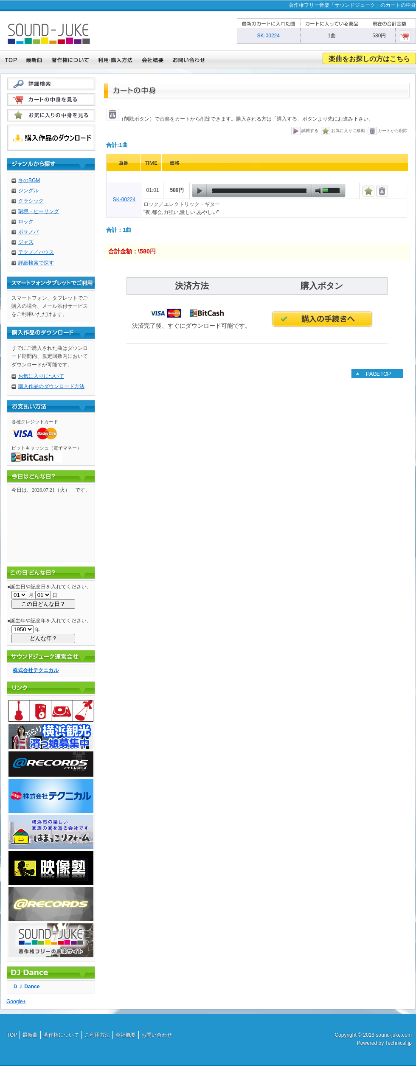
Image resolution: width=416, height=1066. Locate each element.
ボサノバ (28, 232)
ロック (26, 222)
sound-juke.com (394, 1035)
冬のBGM (29, 180)
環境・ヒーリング (38, 211)
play (199, 190)
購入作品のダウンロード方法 (51, 386)
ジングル (28, 191)
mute (318, 190)
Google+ (16, 1001)
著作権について (61, 1035)
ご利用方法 (97, 1035)
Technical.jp (398, 1043)
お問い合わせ (156, 1035)
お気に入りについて (41, 376)
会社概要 (125, 1035)
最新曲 (30, 1035)
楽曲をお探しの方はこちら (369, 58)
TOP (12, 1035)
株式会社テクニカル (36, 670)
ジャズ (26, 242)
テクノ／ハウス (36, 252)
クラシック (31, 201)
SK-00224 (124, 200)
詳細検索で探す (36, 263)
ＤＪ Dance (26, 987)
